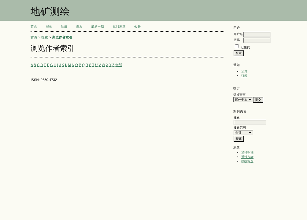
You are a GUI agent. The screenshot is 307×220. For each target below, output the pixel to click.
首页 (34, 26)
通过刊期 (247, 152)
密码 (237, 40)
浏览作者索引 (62, 37)
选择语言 (239, 94)
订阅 (244, 75)
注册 (64, 26)
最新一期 (97, 26)
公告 (137, 26)
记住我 (245, 47)
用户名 (238, 34)
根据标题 (247, 161)
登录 (49, 26)
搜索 (79, 26)
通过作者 (247, 157)
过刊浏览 (119, 26)
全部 (118, 65)
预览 (244, 71)
